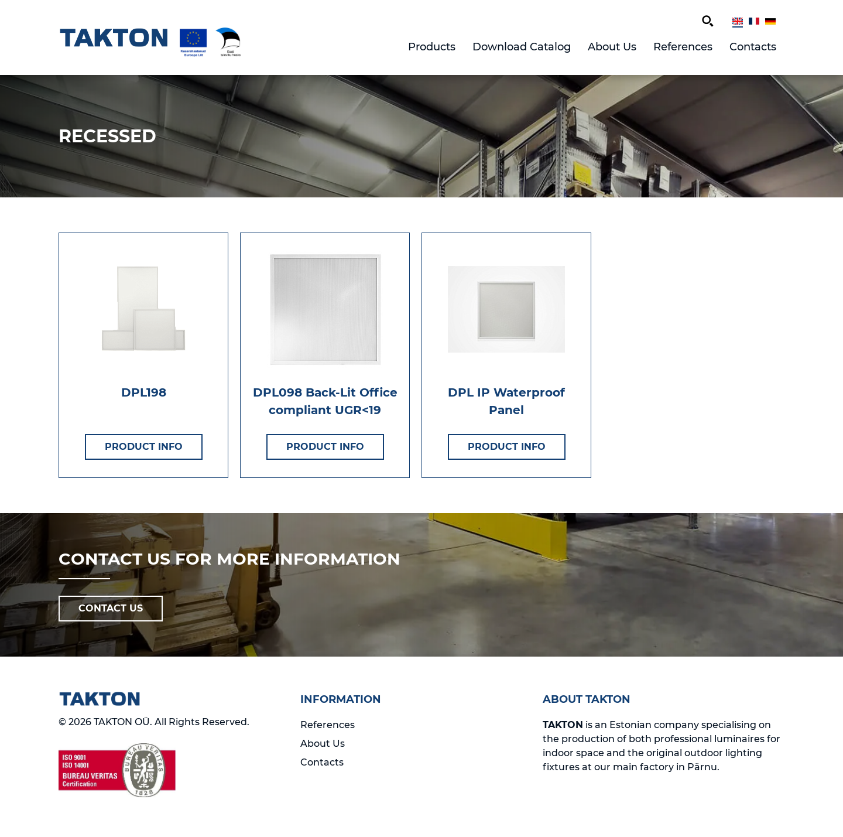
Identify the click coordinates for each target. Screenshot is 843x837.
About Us (612, 46)
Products (431, 46)
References (682, 46)
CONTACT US (110, 608)
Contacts (752, 46)
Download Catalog (521, 46)
